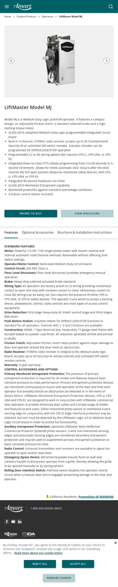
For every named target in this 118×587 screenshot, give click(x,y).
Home (7, 16)
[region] (59, 563)
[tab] (11, 232)
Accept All (78, 564)
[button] (6, 6)
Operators (47, 16)
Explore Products (26, 16)
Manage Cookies (59, 578)
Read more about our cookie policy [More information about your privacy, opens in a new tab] (38, 553)
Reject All (40, 564)
